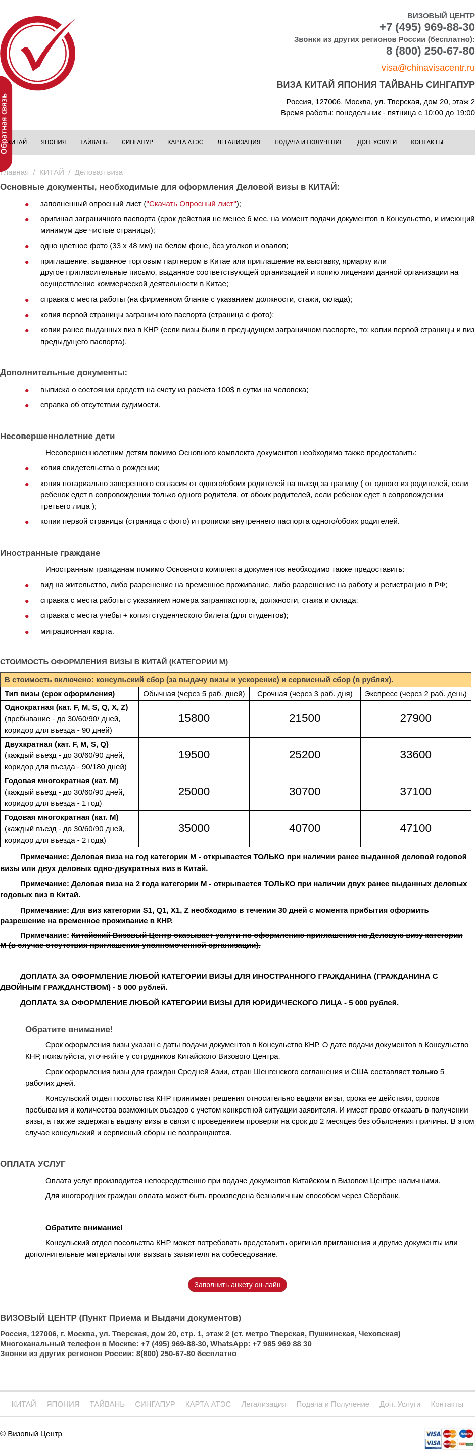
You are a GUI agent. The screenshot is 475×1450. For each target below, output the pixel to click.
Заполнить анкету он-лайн (238, 1285)
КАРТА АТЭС (185, 142)
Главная (14, 172)
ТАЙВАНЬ (93, 142)
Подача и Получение (308, 142)
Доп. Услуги (377, 142)
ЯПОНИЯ (53, 142)
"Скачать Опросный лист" (191, 203)
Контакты (427, 142)
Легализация (239, 142)
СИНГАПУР (137, 142)
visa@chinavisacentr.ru (428, 68)
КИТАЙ (17, 142)
